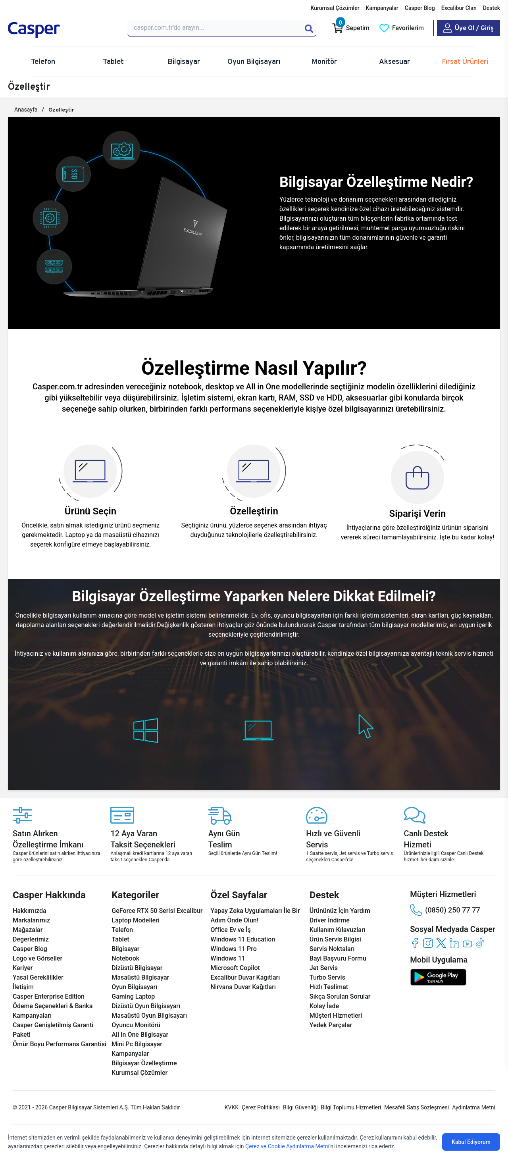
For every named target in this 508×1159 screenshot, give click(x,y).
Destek (491, 8)
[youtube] (467, 943)
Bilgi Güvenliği (300, 1107)
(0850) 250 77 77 (445, 910)
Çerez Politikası (261, 1107)
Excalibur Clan (459, 8)
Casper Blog (420, 8)
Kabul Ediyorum (471, 1142)
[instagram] (428, 943)
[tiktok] (480, 943)
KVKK (232, 1107)
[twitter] (441, 943)
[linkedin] (454, 943)
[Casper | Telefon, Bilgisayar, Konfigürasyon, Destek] (63, 30)
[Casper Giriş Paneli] (468, 28)
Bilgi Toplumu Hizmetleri (351, 1107)
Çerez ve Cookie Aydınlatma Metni (287, 1146)
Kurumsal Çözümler (334, 8)
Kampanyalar (382, 8)
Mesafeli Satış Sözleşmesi (416, 1107)
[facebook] (415, 943)
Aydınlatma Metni (473, 1107)
